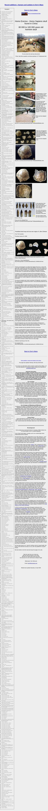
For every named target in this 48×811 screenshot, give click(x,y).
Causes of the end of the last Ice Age (7, 125)
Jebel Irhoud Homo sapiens (5, 357)
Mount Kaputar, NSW (4, 503)
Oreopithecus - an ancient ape (6, 562)
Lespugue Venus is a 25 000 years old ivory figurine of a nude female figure (7, 423)
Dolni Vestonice (26, 478)
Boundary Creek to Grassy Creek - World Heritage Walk (6, 86)
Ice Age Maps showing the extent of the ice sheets (7, 342)
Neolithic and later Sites (5, 544)
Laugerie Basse (3, 400)
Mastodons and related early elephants (7, 482)
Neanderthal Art (3, 536)
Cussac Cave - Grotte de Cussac (6, 186)
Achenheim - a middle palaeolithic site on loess (7, 24)
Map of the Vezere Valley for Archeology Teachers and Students (7, 469)
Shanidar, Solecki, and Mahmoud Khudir (6, 663)
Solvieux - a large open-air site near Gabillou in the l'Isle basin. (7, 674)
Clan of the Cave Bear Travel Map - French (6, 154)
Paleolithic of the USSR (5, 582)
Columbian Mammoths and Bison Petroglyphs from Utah (6, 161)
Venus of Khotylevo (4, 754)
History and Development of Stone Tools (6, 310)
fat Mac (32, 444)
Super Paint (41, 445)
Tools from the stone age (5, 695)
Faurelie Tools (3, 228)
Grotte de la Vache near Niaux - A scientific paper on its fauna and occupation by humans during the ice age (7, 284)
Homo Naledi (3, 323)
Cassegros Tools (4, 122)
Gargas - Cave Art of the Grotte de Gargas (6, 251)
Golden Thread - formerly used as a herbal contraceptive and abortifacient (7, 258)
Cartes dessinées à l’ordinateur (6, 121)
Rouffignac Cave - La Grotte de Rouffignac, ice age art (6, 647)
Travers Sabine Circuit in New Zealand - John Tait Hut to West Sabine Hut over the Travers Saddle (7, 706)
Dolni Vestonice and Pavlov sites (6, 213)
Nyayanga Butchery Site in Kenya (6, 558)
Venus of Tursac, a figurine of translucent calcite (6, 776)
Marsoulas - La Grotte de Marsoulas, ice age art (7, 477)
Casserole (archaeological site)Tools (7, 123)
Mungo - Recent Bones (5, 517)
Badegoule (3, 62)
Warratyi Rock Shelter (4, 793)
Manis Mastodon (4, 452)
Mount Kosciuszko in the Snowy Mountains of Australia (6, 505)
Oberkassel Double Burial (5, 559)
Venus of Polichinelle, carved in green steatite (7, 769)
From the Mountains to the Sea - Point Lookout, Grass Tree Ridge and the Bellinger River (7, 244)
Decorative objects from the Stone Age (7, 195)
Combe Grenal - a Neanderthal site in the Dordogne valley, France (7, 168)
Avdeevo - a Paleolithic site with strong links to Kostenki (7, 58)
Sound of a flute (3, 675)
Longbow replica (4, 438)
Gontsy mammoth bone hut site (6, 263)
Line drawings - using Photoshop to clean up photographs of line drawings (7, 431)
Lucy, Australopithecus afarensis (6, 440)
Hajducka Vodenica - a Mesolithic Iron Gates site (7, 300)
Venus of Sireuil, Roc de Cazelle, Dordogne (6, 773)
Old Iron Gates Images (5, 560)
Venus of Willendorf (4, 777)
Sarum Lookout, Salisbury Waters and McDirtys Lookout (7, 656)
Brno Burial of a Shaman (5, 95)
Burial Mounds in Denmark (5, 102)
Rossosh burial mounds (5, 645)
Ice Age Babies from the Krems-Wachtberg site (6, 339)
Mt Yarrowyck (3, 510)
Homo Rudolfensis (4, 324)
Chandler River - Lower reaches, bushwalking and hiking (6, 143)
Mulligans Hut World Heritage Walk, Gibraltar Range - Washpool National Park (7, 514)
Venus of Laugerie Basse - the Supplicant (6, 756)
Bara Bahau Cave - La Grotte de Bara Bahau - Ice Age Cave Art (7, 66)
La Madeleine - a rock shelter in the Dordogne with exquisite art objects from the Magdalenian (7, 383)
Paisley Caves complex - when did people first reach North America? (6, 575)
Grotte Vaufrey (3, 269)
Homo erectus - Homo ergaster (6, 327)
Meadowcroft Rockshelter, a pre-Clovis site (7, 484)
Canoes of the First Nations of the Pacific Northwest (6, 112)
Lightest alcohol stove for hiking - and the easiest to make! (7, 425)
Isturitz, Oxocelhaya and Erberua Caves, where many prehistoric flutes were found (7, 354)
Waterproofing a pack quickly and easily (7, 795)
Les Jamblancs (3, 420)
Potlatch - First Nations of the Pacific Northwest (7, 610)
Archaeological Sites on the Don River (7, 43)
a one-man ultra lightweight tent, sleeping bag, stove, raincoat (30, 489)
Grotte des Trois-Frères (5, 287)
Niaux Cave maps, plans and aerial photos (6, 551)
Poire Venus (3, 608)
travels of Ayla (27, 456)
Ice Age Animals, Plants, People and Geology (7, 337)
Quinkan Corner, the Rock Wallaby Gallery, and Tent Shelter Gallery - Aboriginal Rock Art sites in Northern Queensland (7, 616)
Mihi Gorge (3, 487)
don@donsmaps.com (31, 368)
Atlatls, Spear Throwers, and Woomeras (7, 48)
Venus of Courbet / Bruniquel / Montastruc (6, 742)
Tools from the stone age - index (6, 696)
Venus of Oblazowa (4, 766)
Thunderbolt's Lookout (4, 692)
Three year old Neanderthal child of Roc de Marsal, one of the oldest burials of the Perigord (7, 690)
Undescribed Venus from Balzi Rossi (7, 715)
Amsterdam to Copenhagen (21, 508)
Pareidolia (3, 586)
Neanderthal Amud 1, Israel (5, 535)
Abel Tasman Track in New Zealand (6, 11)
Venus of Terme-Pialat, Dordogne (6, 774)
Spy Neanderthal (4, 678)
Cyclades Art (3, 187)
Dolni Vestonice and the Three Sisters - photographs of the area (7, 215)
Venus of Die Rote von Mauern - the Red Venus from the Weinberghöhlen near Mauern (7, 745)
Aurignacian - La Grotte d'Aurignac (6, 49)
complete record (43, 461)
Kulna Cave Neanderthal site (5, 368)
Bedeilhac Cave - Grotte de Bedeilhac (7, 76)
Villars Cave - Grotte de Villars (6, 786)
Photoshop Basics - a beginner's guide (7, 601)
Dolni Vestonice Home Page (5, 207)
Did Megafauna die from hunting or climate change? (6, 204)
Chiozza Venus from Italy (5, 147)
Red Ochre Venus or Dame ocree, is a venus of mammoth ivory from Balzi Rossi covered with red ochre (7, 627)
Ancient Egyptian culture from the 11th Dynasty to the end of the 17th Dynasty (7, 36)
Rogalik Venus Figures (4, 643)
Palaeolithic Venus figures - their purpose (6, 581)
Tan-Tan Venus (3, 687)
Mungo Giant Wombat (4, 525)
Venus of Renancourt (4, 771)
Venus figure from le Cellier (5, 725)
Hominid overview (4, 314)
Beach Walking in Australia (5, 73)
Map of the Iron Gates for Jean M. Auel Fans (7, 465)
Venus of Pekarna (4, 767)
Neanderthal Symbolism (5, 537)
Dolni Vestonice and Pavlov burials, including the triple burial (6, 212)
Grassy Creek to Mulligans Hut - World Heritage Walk (7, 265)
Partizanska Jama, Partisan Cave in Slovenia (7, 588)
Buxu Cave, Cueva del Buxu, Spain (6, 107)
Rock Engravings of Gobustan (6, 640)
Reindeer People (4, 630)
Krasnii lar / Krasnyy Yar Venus (6, 367)
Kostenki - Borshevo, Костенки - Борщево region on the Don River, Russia (6, 366)
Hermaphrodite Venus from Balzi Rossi (7, 308)
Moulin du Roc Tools (4, 502)
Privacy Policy (3, 611)
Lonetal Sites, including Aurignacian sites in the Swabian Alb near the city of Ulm (7, 437)
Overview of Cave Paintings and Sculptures (6, 570)
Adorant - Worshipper (4, 26)
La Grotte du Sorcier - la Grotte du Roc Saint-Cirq (7, 381)
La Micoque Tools (4, 388)
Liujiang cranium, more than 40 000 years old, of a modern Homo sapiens (7, 434)
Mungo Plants (3, 527)
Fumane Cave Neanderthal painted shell (6, 246)
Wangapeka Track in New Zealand (6, 792)
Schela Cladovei (4, 659)
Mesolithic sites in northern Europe (6, 485)
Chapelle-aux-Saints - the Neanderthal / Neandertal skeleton (7, 145)
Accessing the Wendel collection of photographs (6, 19)
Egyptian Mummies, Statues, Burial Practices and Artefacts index (6, 226)
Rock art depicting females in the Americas (6, 642)
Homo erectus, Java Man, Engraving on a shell (7, 326)
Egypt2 (2, 224)
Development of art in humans (6, 202)
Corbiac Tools (3, 175)
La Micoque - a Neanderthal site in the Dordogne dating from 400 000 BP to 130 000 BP (7, 387)
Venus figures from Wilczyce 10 (6, 731)
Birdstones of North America (5, 81)
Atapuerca (3, 47)
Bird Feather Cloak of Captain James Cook (7, 80)
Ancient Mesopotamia (4, 39)
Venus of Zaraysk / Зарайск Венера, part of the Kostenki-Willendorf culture (7, 779)
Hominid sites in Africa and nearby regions (6, 317)
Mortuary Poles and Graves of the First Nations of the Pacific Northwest (7, 500)
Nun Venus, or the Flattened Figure (6, 557)
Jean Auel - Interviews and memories (7, 356)
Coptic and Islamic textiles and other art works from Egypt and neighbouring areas (7, 174)
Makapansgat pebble (4, 441)
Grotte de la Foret (4, 277)
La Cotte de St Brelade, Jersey (6, 374)
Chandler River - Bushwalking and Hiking (6, 141)
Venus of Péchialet (4, 770)
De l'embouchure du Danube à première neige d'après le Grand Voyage (7, 197)
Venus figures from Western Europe (7, 730)
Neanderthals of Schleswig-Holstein (7, 539)
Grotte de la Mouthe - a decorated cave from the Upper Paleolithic (7, 280)
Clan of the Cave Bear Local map (6, 150)
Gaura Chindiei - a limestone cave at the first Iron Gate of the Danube (7, 252)
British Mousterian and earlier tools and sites (7, 94)
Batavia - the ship (4, 69)
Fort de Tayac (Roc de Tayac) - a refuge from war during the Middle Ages (7, 238)
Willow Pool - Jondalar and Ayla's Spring (6, 799)
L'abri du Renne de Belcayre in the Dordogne (6, 373)
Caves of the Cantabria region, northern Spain (7, 136)
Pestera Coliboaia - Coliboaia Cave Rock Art (6, 593)
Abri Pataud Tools (4, 16)
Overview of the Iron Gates (5, 571)
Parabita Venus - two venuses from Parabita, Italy (6, 584)
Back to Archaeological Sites (34, 13)
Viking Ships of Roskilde (5, 785)
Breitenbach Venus (4, 92)
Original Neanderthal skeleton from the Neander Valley (7, 564)
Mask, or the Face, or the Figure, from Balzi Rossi (7, 481)
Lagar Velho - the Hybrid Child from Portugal (6, 392)
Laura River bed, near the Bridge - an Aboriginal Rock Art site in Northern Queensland (7, 405)
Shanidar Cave (3, 664)
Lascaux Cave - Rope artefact (6, 399)
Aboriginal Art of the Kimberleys (6, 12)
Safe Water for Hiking (4, 649)
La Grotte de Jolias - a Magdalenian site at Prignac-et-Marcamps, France (7, 379)
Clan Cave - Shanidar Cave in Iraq (6, 149)
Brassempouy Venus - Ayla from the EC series (7, 91)
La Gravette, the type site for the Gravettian (6, 377)
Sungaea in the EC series (5, 681)
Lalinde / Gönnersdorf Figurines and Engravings (7, 396)
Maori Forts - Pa (3, 453)
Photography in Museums (5, 600)
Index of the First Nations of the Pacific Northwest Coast (7, 347)
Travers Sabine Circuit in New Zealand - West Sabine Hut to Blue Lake (7, 710)
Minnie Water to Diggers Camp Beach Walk (7, 490)
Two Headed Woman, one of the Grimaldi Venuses (6, 714)
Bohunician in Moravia (4, 83)
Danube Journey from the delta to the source (7, 194)
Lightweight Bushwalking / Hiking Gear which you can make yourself (7, 426)
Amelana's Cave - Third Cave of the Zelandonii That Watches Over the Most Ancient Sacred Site (7, 30)
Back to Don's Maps (31, 10)
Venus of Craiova (4, 743)
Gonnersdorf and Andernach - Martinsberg (6, 262)
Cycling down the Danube (5, 188)
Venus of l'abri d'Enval (4, 780)
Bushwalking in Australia (5, 105)
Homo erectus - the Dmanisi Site (6, 328)
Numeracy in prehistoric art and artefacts (6, 556)
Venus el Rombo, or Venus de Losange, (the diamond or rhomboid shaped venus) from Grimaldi (7, 720)
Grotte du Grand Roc (4, 288)
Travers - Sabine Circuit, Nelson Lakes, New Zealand (7, 700)
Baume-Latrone (3, 72)
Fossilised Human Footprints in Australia (6, 240)
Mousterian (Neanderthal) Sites (6, 506)
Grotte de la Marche (4, 278)
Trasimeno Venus (4, 698)
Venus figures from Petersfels (6, 727)
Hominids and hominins (5, 315)
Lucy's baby (3, 439)
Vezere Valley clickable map (5, 784)
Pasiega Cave (3, 589)
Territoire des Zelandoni (5, 688)
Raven (2, 619)
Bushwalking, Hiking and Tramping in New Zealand (7, 104)
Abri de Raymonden (4, 17)
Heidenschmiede (4, 307)
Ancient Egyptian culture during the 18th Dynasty (7, 34)
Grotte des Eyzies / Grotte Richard (6, 286)
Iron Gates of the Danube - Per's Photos (6, 351)
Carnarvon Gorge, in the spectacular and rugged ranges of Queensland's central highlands (7, 114)
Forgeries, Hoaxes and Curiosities (6, 236)
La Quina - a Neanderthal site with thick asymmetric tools (7, 390)
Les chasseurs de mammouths (6, 421)
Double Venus (3, 220)
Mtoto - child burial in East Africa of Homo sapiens (6, 512)
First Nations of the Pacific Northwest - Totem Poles (7, 231)
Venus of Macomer (4, 759)
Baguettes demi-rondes (5, 63)
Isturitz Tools (3, 355)
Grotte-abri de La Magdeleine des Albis (7, 266)
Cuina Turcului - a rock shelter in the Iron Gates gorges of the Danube (7, 185)
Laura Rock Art (3, 406)
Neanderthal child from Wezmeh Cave (7, 538)
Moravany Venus (4, 498)
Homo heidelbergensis (4, 333)
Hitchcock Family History (5, 313)
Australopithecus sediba (5, 55)
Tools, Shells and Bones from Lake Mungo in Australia (6, 694)
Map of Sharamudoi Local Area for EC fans (7, 460)
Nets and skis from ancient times (6, 545)
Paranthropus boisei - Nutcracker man (7, 585)
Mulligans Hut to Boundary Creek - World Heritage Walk (6, 516)
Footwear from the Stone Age (6, 235)
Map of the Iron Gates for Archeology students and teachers (7, 463)
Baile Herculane (3, 64)
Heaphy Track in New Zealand (6, 304)
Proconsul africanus (4, 612)
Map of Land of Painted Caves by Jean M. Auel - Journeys (7, 458)
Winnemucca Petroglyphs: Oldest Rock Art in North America (7, 801)
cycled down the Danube (25, 476)
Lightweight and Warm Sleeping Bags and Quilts (7, 429)
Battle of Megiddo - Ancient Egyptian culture (7, 71)
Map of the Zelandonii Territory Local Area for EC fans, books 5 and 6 (7, 472)
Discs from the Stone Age (5, 206)
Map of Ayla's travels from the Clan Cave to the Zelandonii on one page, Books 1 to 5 (7, 456)
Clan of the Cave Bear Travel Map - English (6, 152)
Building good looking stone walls (6, 101)
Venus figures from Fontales (5, 726)
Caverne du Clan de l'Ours (5, 129)
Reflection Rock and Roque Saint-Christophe (6, 629)
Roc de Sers (3, 639)
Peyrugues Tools (4, 596)
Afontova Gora (3, 27)
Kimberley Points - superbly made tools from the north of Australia (7, 363)
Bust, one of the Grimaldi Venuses (6, 106)
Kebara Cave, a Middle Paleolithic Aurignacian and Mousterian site (6, 361)
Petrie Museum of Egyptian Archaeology (5, 595)
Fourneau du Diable (4, 241)
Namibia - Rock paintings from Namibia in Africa (7, 531)
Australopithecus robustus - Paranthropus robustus (5, 54)
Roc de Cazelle (3, 635)
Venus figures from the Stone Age (6, 734)
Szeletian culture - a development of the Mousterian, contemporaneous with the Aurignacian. (7, 686)
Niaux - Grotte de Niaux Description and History (7, 549)
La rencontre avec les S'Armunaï (6, 397)
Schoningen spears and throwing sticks (7, 660)
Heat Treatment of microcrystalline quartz (6, 306)
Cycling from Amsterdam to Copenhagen (5, 190)
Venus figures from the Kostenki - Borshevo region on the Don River (6, 733)
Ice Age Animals (3, 335)
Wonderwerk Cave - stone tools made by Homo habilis (7, 806)
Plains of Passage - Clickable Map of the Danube (7, 607)
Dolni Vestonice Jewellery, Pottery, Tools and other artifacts (7, 209)
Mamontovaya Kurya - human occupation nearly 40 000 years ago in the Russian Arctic (7, 451)
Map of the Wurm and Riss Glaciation (7, 470)
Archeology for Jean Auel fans (6, 44)
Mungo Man (3, 526)
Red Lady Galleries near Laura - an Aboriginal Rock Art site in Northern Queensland (6, 624)
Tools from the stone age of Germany (7, 697)
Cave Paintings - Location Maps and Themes (7, 128)
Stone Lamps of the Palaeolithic (6, 679)
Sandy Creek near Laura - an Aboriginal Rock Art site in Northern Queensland (7, 655)
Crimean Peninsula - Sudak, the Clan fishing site (7, 178)
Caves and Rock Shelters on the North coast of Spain (7, 132)
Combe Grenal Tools (4, 169)
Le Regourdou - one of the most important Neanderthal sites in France (7, 414)
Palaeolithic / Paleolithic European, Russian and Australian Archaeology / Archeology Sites (7, 578)
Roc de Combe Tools (4, 636)
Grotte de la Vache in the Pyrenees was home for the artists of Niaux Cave (7, 282)
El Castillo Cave (3, 227)
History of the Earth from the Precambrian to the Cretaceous (6, 312)
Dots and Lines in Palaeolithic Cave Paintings (6, 219)
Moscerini (2, 501)
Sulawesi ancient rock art (5, 680)
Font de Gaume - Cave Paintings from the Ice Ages (7, 234)
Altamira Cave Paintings (5, 28)
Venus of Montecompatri (5, 765)
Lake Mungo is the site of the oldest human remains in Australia (6, 394)
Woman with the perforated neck (6, 804)
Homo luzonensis (4, 334)
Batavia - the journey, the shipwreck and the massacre (7, 68)
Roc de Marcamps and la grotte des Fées (7, 638)
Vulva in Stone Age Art (4, 791)
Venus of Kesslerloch (4, 753)
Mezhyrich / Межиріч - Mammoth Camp (7, 486)
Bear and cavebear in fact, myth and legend (7, 75)
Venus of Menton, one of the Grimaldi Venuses (7, 761)
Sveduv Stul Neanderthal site (5, 683)
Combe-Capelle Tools (4, 166)
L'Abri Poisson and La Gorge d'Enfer (7, 369)
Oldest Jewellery (4, 561)
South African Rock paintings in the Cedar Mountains (6, 677)
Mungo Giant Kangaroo (5, 524)
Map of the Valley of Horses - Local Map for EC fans (7, 467)
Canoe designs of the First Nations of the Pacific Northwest (7, 110)
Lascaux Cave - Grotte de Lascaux (6, 398)
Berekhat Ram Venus (4, 77)
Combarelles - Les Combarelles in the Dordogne (7, 163)
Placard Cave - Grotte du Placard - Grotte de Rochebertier (6, 605)
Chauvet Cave (3, 146)
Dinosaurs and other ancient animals (7, 205)
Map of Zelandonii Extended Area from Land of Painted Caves (7, 462)
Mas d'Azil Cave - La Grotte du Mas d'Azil (6, 479)
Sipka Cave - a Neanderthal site (6, 665)
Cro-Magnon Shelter (4, 179)
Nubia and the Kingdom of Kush (6, 554)
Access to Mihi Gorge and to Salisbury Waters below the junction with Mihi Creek (7, 21)
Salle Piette (3, 653)
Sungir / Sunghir (3, 682)
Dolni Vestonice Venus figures (6, 210)
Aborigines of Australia (4, 15)
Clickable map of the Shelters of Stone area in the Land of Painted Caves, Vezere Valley (7, 156)
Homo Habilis (3, 322)
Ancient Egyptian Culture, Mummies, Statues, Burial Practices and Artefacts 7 (7, 33)
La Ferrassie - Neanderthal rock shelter (7, 375)
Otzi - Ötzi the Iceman (4, 568)
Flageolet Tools (3, 232)
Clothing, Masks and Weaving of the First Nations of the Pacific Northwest (7, 158)
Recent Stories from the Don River (6, 620)
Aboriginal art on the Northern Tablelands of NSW (6, 14)
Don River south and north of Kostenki (7, 216)
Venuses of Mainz (4, 721)
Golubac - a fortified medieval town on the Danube (7, 260)
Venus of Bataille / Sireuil (5, 740)
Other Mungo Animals (4, 567)
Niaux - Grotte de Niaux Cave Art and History (7, 547)
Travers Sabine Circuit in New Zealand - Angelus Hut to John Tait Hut (7, 702)
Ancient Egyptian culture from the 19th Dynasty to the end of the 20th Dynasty (7, 38)
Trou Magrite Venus (4, 711)
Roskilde (28, 511)
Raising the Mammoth (4, 618)
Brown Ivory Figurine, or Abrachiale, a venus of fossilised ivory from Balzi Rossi (7, 98)
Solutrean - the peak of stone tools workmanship (6, 672)
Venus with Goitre (4, 781)
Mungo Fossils (3, 523)
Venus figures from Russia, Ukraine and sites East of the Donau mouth (7, 729)
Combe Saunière (4, 170)
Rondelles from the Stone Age (6, 644)
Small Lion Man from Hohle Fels (6, 670)
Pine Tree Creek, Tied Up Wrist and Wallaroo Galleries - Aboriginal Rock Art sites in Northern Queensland (7, 603)
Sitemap (2, 666)
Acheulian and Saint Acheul (5, 25)
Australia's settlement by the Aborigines (7, 50)
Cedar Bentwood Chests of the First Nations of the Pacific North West (7, 138)
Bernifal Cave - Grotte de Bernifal (6, 78)
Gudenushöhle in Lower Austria (6, 297)
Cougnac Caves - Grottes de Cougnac (7, 176)
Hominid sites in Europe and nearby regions (7, 319)
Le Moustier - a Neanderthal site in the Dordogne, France (7, 410)
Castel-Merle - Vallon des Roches (6, 124)
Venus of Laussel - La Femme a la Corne (6, 758)
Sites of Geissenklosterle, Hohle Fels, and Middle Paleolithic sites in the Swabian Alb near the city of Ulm (7, 668)
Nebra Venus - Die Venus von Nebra (7, 540)
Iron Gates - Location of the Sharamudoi (5, 348)
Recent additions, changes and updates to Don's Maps (24, 5)
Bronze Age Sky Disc (4, 96)
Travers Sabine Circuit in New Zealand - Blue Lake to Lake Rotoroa (7, 704)
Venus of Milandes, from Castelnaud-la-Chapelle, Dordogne (7, 762)
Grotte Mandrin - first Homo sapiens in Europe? (7, 268)
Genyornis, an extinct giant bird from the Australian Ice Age (7, 254)
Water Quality (3, 794)
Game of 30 (3, 249)
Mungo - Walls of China (5, 518)
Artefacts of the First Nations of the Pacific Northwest (6, 46)
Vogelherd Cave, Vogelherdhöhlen (6, 790)
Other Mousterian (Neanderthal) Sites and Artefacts (7, 566)
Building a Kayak (4, 100)
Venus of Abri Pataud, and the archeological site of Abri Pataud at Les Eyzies (7, 739)
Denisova (2, 200)
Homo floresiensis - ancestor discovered (5, 330)
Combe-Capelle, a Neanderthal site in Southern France (7, 165)
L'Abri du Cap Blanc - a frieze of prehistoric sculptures (6, 371)
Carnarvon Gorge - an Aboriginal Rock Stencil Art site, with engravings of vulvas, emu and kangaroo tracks (7, 117)
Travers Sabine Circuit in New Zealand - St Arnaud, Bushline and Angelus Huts (7, 708)
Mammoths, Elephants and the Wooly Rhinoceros (7, 448)
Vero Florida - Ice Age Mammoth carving (6, 783)
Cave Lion (3, 126)
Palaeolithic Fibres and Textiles (6, 579)
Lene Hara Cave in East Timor (6, 417)
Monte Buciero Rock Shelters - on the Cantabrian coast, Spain (7, 497)
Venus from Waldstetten (5, 736)
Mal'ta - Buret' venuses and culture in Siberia (7, 445)
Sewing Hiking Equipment (5, 661)
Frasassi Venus (3, 242)
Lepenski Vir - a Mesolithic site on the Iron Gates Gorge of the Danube (7, 419)
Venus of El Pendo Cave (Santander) (7, 749)
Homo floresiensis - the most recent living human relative (6, 332)
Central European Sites (5, 139)
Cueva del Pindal (4, 183)
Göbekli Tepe (3, 298)
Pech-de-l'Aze (3, 590)
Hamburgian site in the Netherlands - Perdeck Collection (7, 302)
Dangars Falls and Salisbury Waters (7, 191)
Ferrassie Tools (3, 229)
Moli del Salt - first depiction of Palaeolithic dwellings (6, 495)
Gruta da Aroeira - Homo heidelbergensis (5, 292)
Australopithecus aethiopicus (5, 51)
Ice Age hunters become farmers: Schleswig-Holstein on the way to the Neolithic (7, 344)
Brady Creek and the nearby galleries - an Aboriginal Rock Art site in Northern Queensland (7, 89)
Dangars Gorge (3, 192)
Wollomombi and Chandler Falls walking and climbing (7, 803)
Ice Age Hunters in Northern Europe (7, 340)
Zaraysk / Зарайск (4, 807)
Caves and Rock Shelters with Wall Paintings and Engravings (6, 134)
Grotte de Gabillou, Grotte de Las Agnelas (6, 273)
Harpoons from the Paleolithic (6, 303)
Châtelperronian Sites (4, 148)
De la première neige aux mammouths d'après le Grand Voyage (7, 199)
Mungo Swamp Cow (4, 528)
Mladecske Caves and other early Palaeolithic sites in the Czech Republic (7, 493)
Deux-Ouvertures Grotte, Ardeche (6, 201)
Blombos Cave (3, 82)
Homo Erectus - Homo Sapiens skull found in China (7, 321)
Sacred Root (3, 648)
